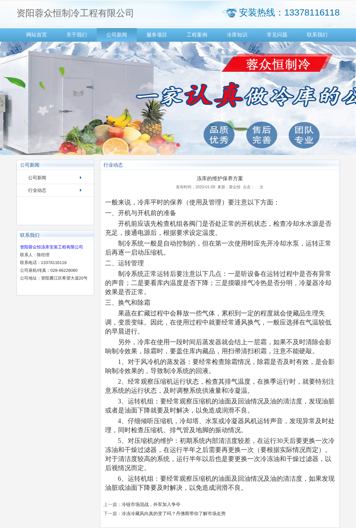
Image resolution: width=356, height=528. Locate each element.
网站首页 (36, 35)
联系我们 (317, 35)
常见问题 (277, 35)
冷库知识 (237, 35)
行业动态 (37, 190)
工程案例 (197, 35)
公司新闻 (116, 35)
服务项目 (156, 35)
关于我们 (76, 35)
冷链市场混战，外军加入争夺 (151, 504)
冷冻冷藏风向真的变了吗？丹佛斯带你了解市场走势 (174, 513)
